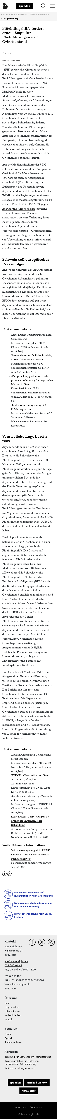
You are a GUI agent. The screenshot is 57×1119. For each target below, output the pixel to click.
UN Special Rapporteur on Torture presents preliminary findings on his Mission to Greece (32, 380)
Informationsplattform (15, 14)
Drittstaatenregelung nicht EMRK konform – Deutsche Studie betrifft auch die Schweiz (31, 854)
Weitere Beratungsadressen (20, 1068)
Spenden (24, 5)
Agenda (9, 1038)
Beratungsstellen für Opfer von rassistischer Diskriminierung (22, 1062)
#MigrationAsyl (11, 18)
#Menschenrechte (39, 14)
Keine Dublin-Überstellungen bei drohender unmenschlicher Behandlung (30, 821)
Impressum (20, 1107)
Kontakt (9, 1019)
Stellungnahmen (13, 1042)
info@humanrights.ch (16, 961)
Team (7, 1003)
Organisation (12, 1007)
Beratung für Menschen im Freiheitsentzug (28, 1056)
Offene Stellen (12, 1011)
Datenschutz (36, 1107)
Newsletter (28, 1090)
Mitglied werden (36, 1082)
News (8, 1034)
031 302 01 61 (13, 965)
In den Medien (13, 1015)
